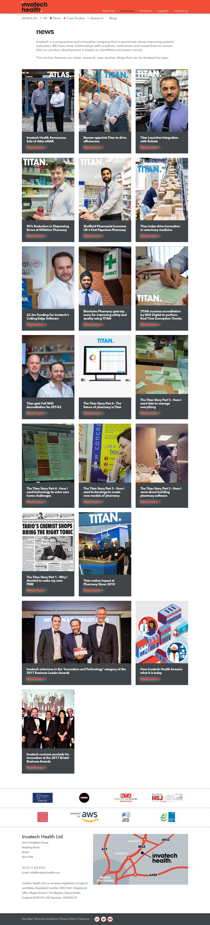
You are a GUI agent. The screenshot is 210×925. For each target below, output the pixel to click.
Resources (127, 11)
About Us (108, 11)
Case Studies (76, 18)
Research (97, 18)
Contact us (181, 11)
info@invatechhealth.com (45, 872)
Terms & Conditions (46, 918)
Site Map (27, 918)
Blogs (113, 18)
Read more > (37, 147)
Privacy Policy (68, 918)
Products (146, 11)
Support (162, 11)
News (57, 18)
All (45, 18)
